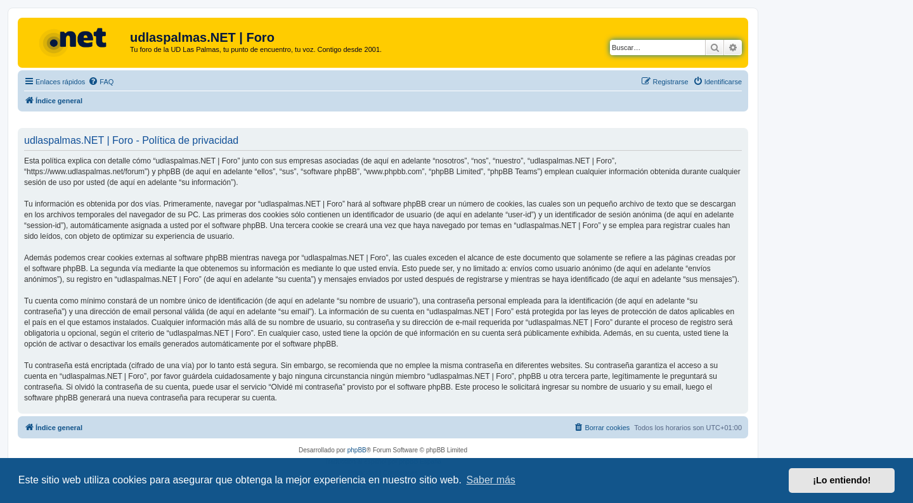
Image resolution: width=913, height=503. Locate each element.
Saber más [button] (491, 479)
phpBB (356, 450)
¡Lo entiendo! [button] (842, 480)
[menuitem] (100, 81)
